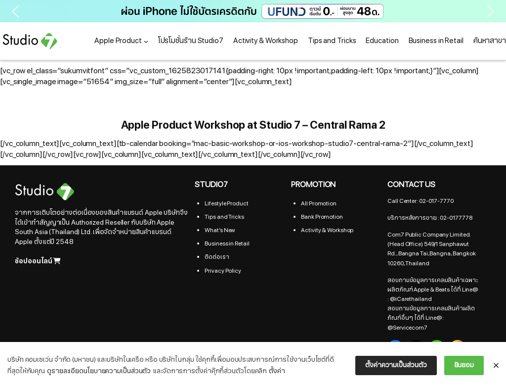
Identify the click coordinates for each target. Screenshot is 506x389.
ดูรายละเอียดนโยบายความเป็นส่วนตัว (99, 371)
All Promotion (319, 203)
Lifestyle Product (226, 203)
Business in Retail (227, 243)
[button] (253, 11)
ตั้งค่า (277, 371)
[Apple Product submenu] (146, 41)
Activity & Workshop (327, 230)
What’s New (220, 230)
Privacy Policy (223, 270)
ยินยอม (464, 365)
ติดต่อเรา (217, 256)
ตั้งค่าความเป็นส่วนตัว (395, 365)
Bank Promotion (322, 216)
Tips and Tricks (224, 216)
